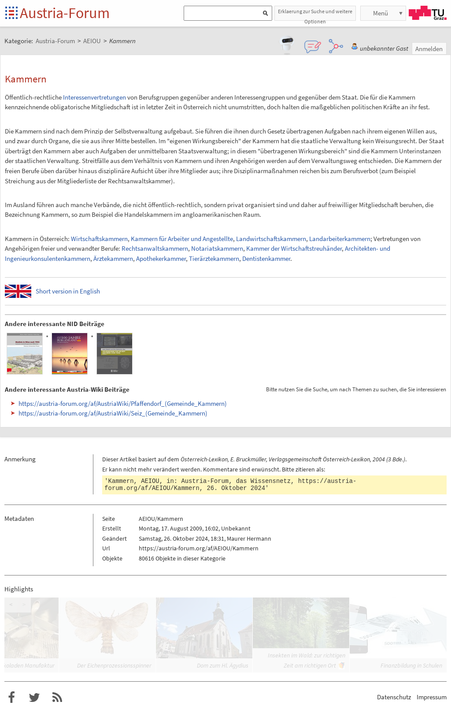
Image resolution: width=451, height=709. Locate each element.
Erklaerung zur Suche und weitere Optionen (315, 14)
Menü (380, 13)
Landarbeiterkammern (339, 238)
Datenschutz (394, 697)
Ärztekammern (113, 258)
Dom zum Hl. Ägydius (222, 665)
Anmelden (429, 49)
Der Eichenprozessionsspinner (114, 665)
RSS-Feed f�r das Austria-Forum (57, 697)
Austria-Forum (65, 13)
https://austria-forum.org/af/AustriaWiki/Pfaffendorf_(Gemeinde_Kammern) (122, 403)
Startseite (12, 13)
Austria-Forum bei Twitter (34, 697)
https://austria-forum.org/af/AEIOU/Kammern (199, 548)
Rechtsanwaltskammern (155, 248)
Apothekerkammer (161, 258)
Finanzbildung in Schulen (411, 665)
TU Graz (428, 13)
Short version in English (68, 291)
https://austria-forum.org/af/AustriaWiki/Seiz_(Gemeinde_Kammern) (112, 413)
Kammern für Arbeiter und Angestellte (182, 238)
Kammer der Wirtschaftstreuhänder (294, 248)
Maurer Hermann (249, 538)
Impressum (432, 697)
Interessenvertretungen (94, 97)
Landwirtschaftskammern (271, 238)
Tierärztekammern (214, 258)
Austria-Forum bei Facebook (11, 697)
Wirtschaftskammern (99, 238)
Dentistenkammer (266, 258)
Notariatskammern (217, 248)
